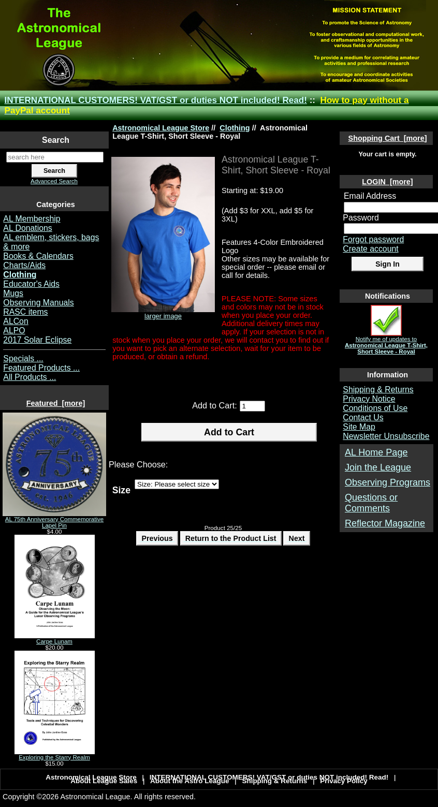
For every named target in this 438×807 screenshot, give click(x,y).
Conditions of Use (375, 408)
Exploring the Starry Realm (54, 754)
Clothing (235, 128)
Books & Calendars (38, 256)
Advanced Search (54, 181)
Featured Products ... (41, 367)
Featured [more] (55, 403)
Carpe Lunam (54, 638)
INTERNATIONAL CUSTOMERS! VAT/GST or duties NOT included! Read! (156, 100)
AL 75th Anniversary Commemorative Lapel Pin (54, 520)
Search (55, 140)
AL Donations (27, 228)
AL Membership (31, 218)
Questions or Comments (371, 502)
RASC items (25, 311)
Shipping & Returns (378, 389)
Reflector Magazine (385, 523)
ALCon (15, 321)
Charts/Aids (24, 265)
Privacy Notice (369, 398)
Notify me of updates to (386, 343)
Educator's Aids (31, 284)
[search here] (55, 157)
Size (121, 490)
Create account (370, 248)
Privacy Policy (344, 781)
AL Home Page (376, 452)
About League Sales (103, 781)
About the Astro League (189, 781)
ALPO (14, 330)
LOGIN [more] (387, 182)
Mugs (13, 293)
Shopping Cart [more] (387, 138)
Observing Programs (387, 482)
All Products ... (29, 377)
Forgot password (373, 239)
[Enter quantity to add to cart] (252, 406)
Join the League (378, 467)
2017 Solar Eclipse (37, 339)
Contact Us (363, 417)
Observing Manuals (38, 302)
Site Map (359, 426)
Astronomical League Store (160, 128)
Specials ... (23, 358)
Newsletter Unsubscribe (386, 436)
